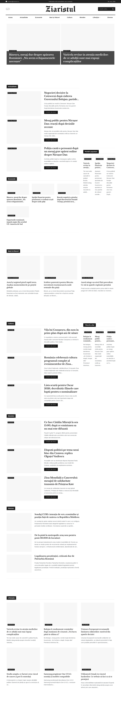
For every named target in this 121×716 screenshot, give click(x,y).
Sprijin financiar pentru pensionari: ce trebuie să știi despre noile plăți (42, 199)
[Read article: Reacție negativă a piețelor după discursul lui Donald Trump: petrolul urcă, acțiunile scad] (68, 189)
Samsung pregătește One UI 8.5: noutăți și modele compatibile (57, 675)
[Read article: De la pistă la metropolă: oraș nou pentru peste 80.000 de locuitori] (19, 543)
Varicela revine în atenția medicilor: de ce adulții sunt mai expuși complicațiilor (87, 165)
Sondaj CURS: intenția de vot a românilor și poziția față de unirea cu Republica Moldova (57, 515)
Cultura (69, 17)
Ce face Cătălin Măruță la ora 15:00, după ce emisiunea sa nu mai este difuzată (61, 425)
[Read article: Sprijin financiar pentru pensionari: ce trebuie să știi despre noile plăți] (43, 189)
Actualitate (24, 17)
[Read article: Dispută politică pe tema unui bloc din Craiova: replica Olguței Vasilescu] (24, 460)
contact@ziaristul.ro (12, 1)
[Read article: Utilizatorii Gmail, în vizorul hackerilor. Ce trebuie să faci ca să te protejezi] (97, 659)
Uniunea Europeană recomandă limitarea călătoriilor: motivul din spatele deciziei (95, 631)
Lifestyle (96, 17)
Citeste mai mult (52, 112)
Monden (82, 17)
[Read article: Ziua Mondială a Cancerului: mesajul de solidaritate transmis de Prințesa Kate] (24, 488)
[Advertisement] (60, 73)
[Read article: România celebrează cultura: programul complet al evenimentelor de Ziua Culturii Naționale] (24, 368)
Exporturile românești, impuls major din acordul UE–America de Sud (17, 222)
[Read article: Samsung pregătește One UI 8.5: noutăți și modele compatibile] (60, 659)
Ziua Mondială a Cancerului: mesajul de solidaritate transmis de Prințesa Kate (61, 481)
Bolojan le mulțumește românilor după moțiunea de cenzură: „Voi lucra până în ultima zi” (87, 339)
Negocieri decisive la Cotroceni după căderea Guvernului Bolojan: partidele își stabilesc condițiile (61, 96)
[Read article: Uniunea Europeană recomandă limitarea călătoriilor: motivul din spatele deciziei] (97, 615)
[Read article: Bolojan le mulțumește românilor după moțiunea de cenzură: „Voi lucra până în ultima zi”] (60, 615)
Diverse (110, 17)
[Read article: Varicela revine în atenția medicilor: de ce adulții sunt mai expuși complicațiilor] (23, 615)
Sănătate (67, 50)
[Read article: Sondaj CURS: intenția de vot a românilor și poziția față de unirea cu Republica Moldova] (19, 522)
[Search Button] (113, 9)
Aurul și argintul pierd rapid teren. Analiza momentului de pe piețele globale (22, 285)
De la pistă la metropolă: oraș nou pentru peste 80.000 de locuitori (55, 536)
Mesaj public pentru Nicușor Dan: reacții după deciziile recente (61, 123)
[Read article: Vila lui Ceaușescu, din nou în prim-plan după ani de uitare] (24, 340)
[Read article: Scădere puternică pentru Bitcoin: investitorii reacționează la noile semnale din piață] (60, 268)
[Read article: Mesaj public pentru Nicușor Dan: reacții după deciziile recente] (24, 131)
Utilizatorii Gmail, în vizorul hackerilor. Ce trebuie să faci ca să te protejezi (96, 676)
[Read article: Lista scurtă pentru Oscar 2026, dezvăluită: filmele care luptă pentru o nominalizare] (24, 396)
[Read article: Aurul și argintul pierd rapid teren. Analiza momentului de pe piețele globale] (23, 268)
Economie (38, 17)
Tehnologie (49, 669)
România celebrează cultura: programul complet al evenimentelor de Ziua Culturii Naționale (60, 361)
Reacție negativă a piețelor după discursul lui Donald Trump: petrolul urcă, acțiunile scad (67, 199)
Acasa (10, 17)
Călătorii (86, 624)
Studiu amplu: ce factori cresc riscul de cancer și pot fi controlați (22, 675)
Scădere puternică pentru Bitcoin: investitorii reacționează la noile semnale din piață (58, 285)
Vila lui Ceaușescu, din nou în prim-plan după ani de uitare (61, 331)
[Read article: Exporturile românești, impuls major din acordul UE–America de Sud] (18, 211)
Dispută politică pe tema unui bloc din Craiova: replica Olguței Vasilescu (61, 453)
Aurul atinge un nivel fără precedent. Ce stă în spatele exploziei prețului (97, 283)
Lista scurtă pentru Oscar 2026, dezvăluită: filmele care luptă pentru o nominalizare (61, 388)
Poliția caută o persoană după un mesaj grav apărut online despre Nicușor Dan (61, 151)
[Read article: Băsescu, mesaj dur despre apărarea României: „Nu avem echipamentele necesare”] (18, 189)
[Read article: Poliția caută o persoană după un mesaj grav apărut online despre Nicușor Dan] (24, 159)
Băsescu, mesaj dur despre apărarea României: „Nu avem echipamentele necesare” (17, 199)
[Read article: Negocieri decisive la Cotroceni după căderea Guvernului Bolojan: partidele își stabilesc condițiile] (24, 103)
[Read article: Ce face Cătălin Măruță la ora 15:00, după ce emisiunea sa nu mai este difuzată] (24, 433)
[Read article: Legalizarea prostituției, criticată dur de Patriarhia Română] (19, 564)
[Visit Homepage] (60, 9)
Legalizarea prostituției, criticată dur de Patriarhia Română (54, 557)
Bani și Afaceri (55, 17)
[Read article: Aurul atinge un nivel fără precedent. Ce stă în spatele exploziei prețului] (97, 268)
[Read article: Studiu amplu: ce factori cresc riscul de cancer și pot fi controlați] (23, 659)
